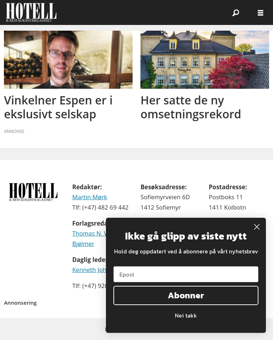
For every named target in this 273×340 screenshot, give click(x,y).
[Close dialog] (257, 227)
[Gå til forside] (31, 12)
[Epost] (185, 274)
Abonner (186, 295)
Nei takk (186, 315)
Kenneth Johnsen (96, 270)
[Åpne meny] (261, 12)
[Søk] (235, 12)
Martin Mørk (89, 197)
